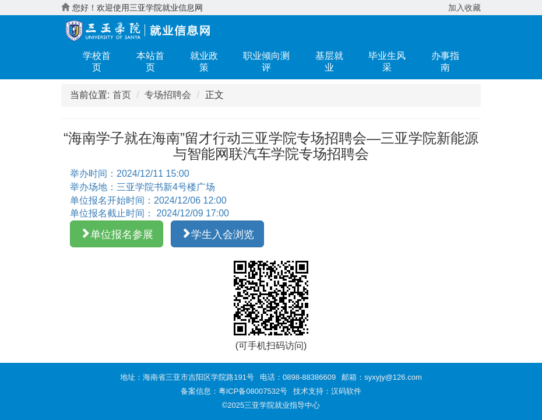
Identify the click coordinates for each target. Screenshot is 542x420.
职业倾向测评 (266, 61)
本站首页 (150, 61)
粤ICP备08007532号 (253, 391)
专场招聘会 (168, 95)
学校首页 (97, 61)
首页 (121, 95)
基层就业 (329, 61)
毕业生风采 (387, 61)
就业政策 (204, 61)
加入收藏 (464, 7)
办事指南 (445, 61)
